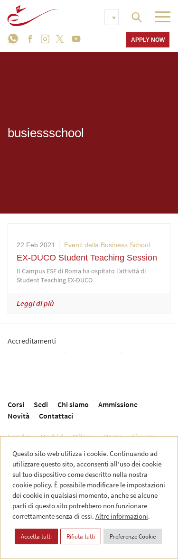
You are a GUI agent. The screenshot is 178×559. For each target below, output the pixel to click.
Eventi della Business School (107, 245)
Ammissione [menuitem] (118, 404)
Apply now (148, 39)
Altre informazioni (121, 516)
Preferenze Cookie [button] (133, 536)
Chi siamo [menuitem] (73, 404)
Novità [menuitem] (18, 415)
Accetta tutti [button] (36, 536)
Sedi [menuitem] (41, 404)
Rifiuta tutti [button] (80, 536)
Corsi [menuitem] (16, 404)
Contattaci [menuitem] (56, 415)
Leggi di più (35, 303)
